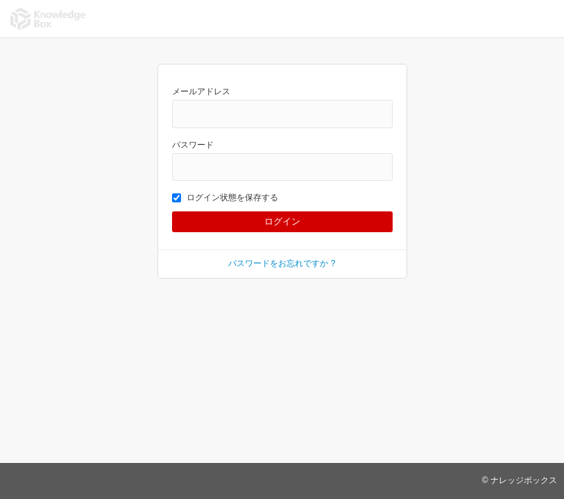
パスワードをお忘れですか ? (281, 263)
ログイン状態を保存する (225, 197)
